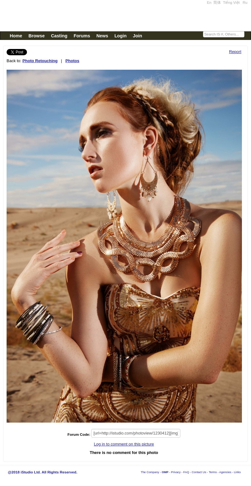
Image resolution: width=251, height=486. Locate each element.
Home (16, 35)
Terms (212, 472)
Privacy (176, 472)
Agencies (225, 472)
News (102, 35)
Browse (37, 35)
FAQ (186, 472)
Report (235, 51)
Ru (245, 2)
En (209, 2)
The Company (150, 472)
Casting (59, 35)
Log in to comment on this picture (124, 444)
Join (137, 35)
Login (121, 35)
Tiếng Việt (231, 2)
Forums (82, 35)
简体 (217, 2)
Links (237, 472)
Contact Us (199, 472)
